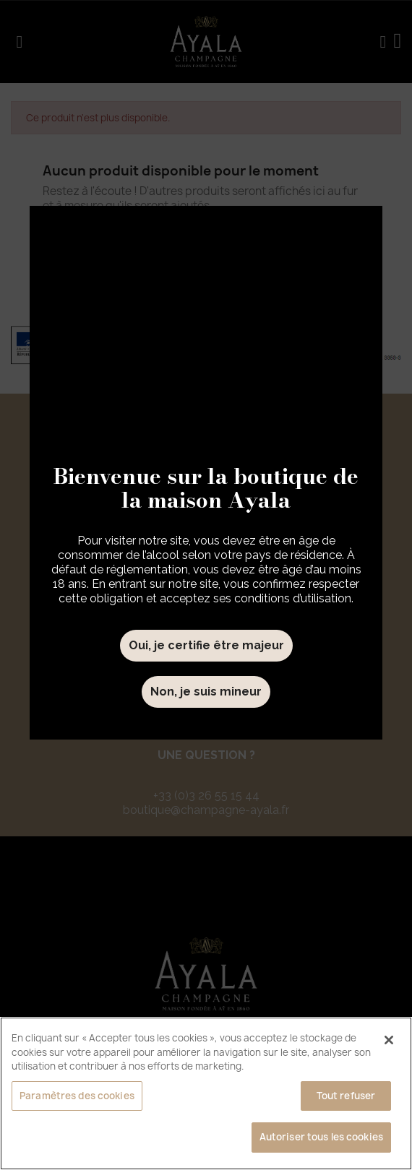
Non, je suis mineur (206, 691)
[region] (206, 1093)
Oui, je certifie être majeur (206, 645)
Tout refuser (346, 1095)
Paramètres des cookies (77, 1095)
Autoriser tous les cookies (321, 1136)
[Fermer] (389, 1040)
